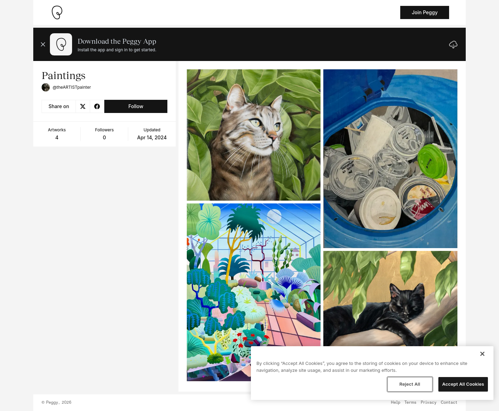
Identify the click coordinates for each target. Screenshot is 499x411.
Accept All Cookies (463, 384)
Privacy (429, 402)
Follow (135, 106)
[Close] (482, 353)
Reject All (409, 384)
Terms (410, 402)
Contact (449, 402)
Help (395, 402)
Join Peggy (425, 12)
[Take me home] (57, 12)
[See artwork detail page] (254, 135)
